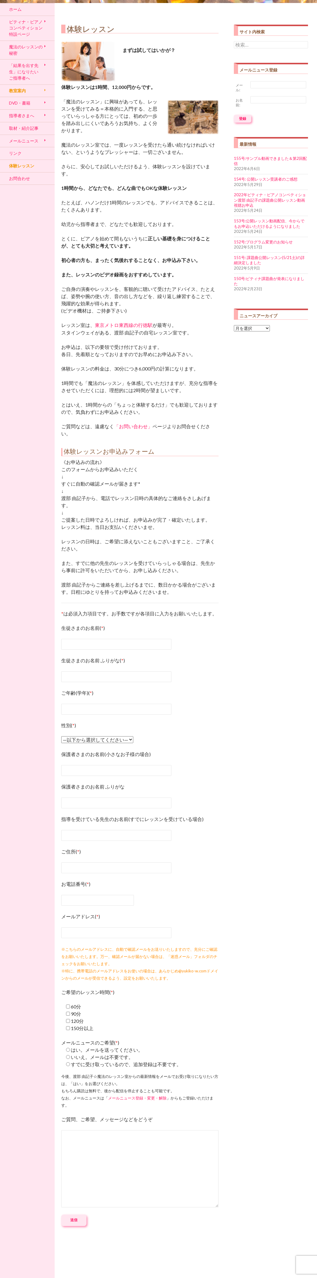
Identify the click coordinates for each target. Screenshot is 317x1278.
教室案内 (17, 90)
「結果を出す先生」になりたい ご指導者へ (23, 71)
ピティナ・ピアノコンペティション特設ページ (26, 28)
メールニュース (23, 140)
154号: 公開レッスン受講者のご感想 (265, 179)
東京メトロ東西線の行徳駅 (123, 325)
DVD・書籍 (19, 102)
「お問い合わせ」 (133, 426)
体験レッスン (21, 165)
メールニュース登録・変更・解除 (137, 1098)
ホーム (15, 9)
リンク (15, 153)
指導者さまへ (21, 115)
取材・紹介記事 (23, 128)
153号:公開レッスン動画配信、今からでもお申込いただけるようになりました (269, 223)
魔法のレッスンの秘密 (26, 50)
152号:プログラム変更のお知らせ (263, 241)
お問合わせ (19, 178)
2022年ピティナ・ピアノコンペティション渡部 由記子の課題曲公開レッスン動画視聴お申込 (270, 200)
